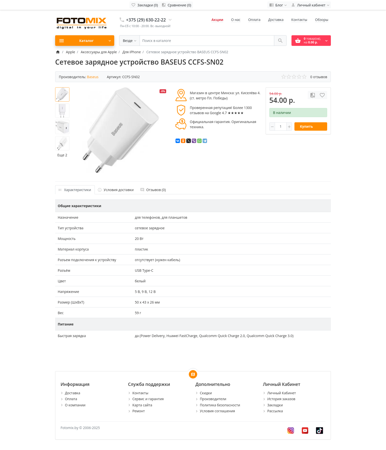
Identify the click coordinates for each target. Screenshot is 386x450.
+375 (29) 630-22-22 (146, 20)
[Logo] (82, 22)
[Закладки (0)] (144, 4)
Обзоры (321, 19)
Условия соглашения (217, 411)
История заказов (281, 398)
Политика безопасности (220, 405)
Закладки (275, 405)
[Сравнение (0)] (176, 4)
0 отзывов (318, 76)
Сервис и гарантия (148, 398)
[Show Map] (193, 374)
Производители (213, 398)
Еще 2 (62, 155)
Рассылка (275, 411)
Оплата (254, 19)
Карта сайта (142, 405)
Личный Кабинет (281, 393)
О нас (236, 19)
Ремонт (138, 411)
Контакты (299, 19)
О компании (75, 405)
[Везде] (129, 40)
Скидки (206, 393)
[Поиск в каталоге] (207, 40)
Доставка (276, 19)
